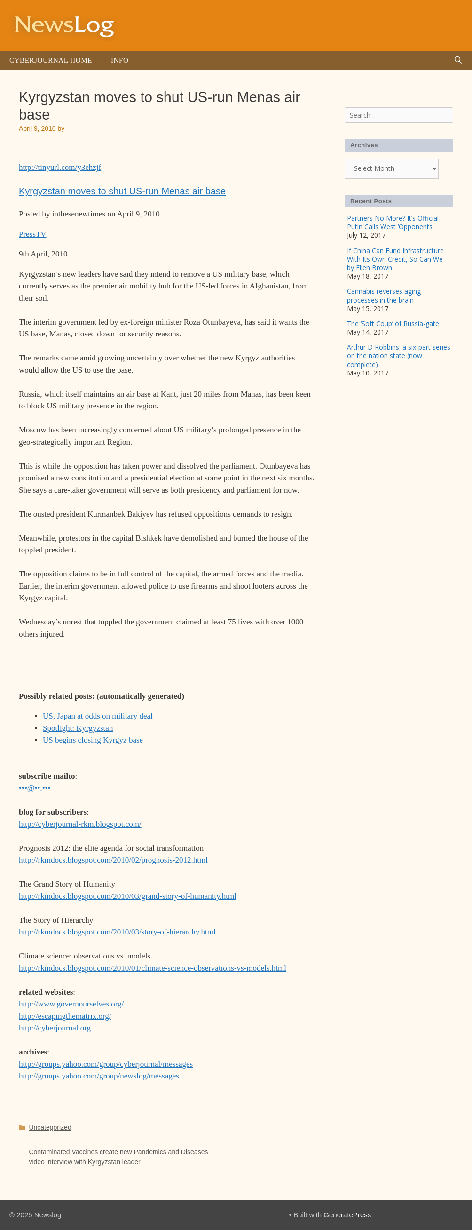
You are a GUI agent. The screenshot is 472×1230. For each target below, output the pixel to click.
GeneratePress (347, 1215)
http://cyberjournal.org (55, 1027)
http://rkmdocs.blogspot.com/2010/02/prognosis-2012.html (113, 859)
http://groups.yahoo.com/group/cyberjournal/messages (106, 1064)
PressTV (33, 234)
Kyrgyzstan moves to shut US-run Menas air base (122, 191)
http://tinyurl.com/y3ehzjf (60, 167)
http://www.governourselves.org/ (71, 1003)
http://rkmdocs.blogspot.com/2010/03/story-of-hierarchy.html (117, 931)
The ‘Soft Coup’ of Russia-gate (393, 323)
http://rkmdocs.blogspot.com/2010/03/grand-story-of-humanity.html (127, 896)
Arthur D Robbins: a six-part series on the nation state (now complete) (398, 355)
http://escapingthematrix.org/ (65, 1016)
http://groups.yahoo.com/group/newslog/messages (99, 1075)
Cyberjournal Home (50, 60)
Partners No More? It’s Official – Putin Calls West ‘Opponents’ (395, 222)
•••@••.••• (35, 787)
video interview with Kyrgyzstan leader (84, 1162)
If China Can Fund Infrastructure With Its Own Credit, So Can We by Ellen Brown (395, 259)
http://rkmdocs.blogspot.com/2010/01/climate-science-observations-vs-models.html (152, 968)
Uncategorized (50, 1127)
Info (119, 60)
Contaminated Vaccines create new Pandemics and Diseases (118, 1152)
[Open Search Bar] (458, 60)
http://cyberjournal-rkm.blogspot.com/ (80, 824)
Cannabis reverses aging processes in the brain (384, 295)
